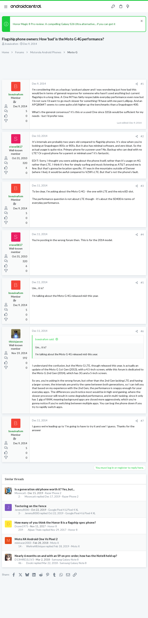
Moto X (54, 542)
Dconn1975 (21, 526)
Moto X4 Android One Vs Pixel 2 (36, 539)
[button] (6, 6)
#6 (142, 331)
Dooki (29, 563)
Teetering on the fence (30, 506)
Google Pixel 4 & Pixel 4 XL (63, 509)
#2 (142, 136)
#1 (142, 83)
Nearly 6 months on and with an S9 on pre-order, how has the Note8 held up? (66, 555)
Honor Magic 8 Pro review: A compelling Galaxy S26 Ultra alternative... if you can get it (64, 24)
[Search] (143, 6)
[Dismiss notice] (141, 21)
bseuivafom (11, 43)
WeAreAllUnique (35, 546)
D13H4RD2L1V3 (24, 559)
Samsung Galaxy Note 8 (65, 559)
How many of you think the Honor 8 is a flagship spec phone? (55, 522)
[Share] (136, 84)
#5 (142, 282)
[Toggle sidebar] (135, 6)
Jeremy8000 (22, 509)
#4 (142, 234)
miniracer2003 (23, 542)
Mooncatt (20, 493)
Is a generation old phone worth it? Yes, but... (45, 489)
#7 (142, 420)
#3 (142, 185)
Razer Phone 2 (53, 493)
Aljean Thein (35, 530)
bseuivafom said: (44, 339)
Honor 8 (52, 526)
